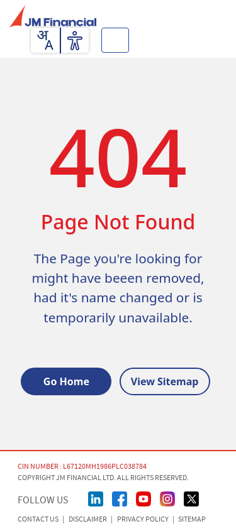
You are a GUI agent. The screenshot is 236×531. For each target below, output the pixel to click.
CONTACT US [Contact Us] (38, 519)
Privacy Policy (143, 519)
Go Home (66, 381)
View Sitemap (165, 381)
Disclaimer (88, 519)
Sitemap (192, 519)
